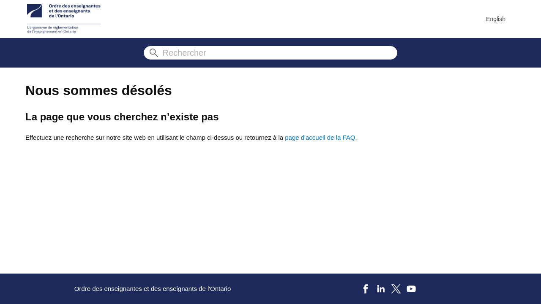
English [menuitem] (495, 19)
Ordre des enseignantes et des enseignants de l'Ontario (152, 288)
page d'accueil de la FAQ (320, 137)
